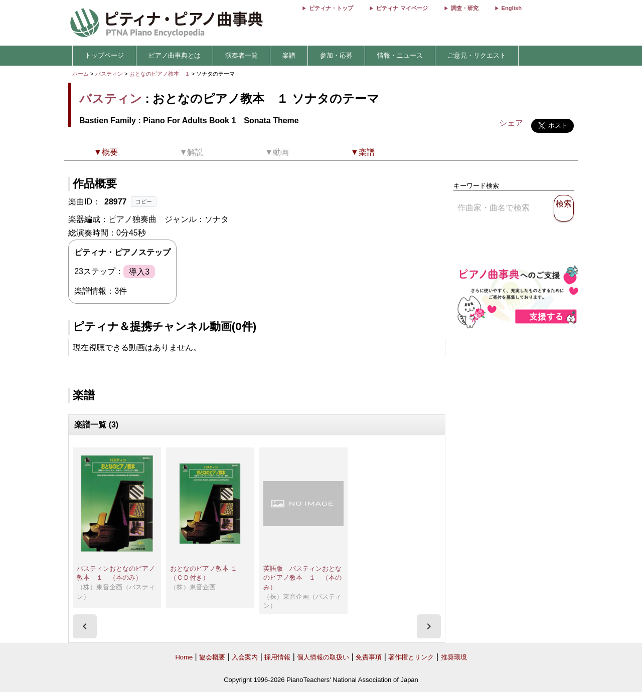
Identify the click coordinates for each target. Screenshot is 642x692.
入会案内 (245, 657)
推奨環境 (454, 657)
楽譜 (288, 55)
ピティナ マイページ (401, 8)
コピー (143, 201)
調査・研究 (464, 8)
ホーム (80, 74)
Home (184, 657)
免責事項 (369, 657)
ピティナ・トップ (331, 8)
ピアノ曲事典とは (174, 55)
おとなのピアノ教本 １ (160, 74)
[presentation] (85, 626)
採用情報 (277, 657)
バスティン (109, 74)
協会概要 (212, 657)
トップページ (104, 55)
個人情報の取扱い (323, 657)
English (512, 8)
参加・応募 (336, 55)
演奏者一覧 (241, 55)
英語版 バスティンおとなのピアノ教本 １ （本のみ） (302, 578)
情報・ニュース (400, 55)
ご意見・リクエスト (476, 55)
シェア (511, 123)
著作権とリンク (411, 657)
